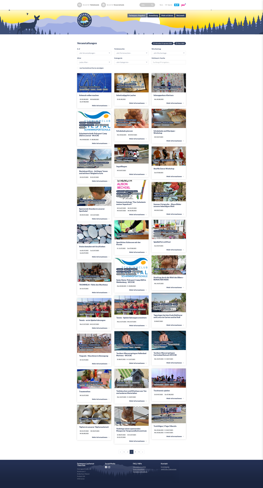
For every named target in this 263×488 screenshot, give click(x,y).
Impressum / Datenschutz (168, 474)
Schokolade (166, 130)
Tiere (164, 274)
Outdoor (120, 89)
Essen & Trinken (131, 125)
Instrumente (88, 284)
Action (140, 163)
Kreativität (83, 92)
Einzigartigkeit (84, 94)
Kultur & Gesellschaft (124, 92)
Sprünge (162, 352)
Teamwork (174, 94)
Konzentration (164, 94)
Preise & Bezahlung (138, 474)
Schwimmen (104, 130)
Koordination (178, 238)
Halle (156, 94)
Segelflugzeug (128, 165)
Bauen (165, 425)
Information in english (139, 472)
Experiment (96, 390)
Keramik (90, 426)
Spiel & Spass (84, 170)
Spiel (172, 390)
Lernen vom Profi (174, 349)
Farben (93, 94)
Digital (135, 198)
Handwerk (83, 426)
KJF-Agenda (168, 5)
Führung (165, 203)
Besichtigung (84, 208)
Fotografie (157, 203)
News (161, 5)
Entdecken (98, 352)
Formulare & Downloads (140, 477)
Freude (99, 94)
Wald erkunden (131, 279)
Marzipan (157, 130)
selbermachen (121, 130)
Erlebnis (133, 127)
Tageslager (166, 314)
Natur (178, 274)
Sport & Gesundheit (174, 92)
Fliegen (119, 165)
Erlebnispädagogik (172, 312)
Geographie (171, 274)
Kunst (119, 201)
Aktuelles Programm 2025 (162, 48)
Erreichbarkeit (165, 472)
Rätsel (119, 94)
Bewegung (157, 168)
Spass (129, 130)
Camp (97, 130)
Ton (131, 390)
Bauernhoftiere (159, 312)
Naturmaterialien (122, 390)
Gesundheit (126, 428)
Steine (97, 246)
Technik (82, 132)
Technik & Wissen (94, 92)
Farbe (140, 198)
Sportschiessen (122, 241)
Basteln (172, 201)
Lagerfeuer (157, 314)
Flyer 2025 (180, 48)
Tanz (164, 168)
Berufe (171, 425)
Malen (91, 246)
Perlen (106, 94)
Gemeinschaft (158, 390)
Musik (82, 281)
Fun (142, 92)
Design (89, 390)
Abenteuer (136, 92)
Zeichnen (126, 201)
